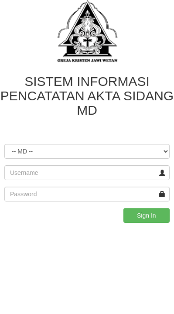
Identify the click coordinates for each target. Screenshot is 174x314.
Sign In (146, 215)
